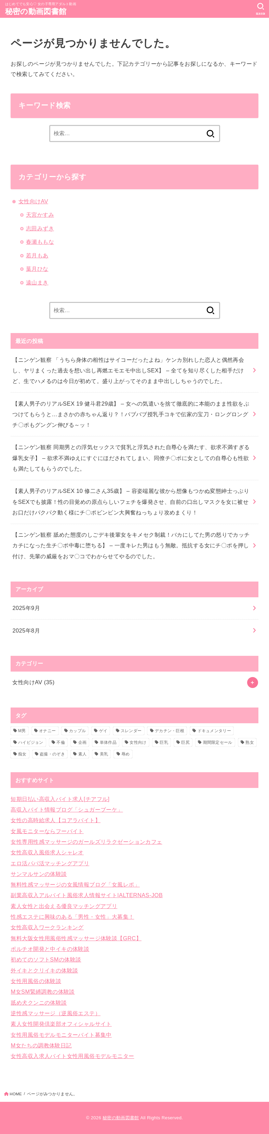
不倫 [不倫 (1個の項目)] (60, 742)
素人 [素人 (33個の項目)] (82, 754)
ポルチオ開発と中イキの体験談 (50, 949)
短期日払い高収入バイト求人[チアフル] (60, 799)
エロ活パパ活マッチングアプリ (50, 863)
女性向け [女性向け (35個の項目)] (138, 742)
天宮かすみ (40, 215)
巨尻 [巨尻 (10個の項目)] (185, 742)
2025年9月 (26, 608)
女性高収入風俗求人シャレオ (47, 852)
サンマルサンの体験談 (39, 874)
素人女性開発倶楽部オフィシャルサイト (61, 1024)
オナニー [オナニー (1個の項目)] (47, 730)
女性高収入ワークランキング (47, 927)
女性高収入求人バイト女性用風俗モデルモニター (72, 1056)
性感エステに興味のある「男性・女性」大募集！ (72, 917)
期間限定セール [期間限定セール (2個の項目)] (217, 742)
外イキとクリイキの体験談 (44, 970)
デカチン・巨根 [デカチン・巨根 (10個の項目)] (169, 730)
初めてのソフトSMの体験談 (46, 959)
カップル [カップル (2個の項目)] (77, 730)
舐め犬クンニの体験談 (39, 1002)
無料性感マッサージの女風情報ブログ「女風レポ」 (75, 884)
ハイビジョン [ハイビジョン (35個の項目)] (30, 742)
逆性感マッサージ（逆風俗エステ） (55, 1013)
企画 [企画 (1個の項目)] (82, 742)
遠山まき (37, 282)
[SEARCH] (260, 9)
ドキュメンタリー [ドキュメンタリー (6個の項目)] (214, 730)
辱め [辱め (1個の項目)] (125, 754)
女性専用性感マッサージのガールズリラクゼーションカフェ (86, 842)
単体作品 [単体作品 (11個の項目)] (108, 742)
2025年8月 (26, 630)
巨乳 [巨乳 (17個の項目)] (164, 742)
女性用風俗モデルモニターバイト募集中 (61, 1035)
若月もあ (37, 255)
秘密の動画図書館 (35, 11)
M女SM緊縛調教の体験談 (43, 992)
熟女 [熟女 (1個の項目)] (249, 742)
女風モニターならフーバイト (47, 831)
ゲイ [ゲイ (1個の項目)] (103, 730)
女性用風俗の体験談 (36, 981)
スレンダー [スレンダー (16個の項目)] (131, 730)
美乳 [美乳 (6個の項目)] (104, 754)
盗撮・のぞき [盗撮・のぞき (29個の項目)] (52, 754)
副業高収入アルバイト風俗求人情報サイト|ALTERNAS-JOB (87, 895)
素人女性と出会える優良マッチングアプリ (64, 906)
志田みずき (40, 228)
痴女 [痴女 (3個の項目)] (22, 754)
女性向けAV (33, 201)
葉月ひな (37, 269)
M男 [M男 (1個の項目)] (22, 730)
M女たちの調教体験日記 (41, 1045)
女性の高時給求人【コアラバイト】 (55, 820)
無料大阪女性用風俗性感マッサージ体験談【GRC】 (76, 938)
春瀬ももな (40, 242)
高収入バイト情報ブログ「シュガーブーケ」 (67, 809)
